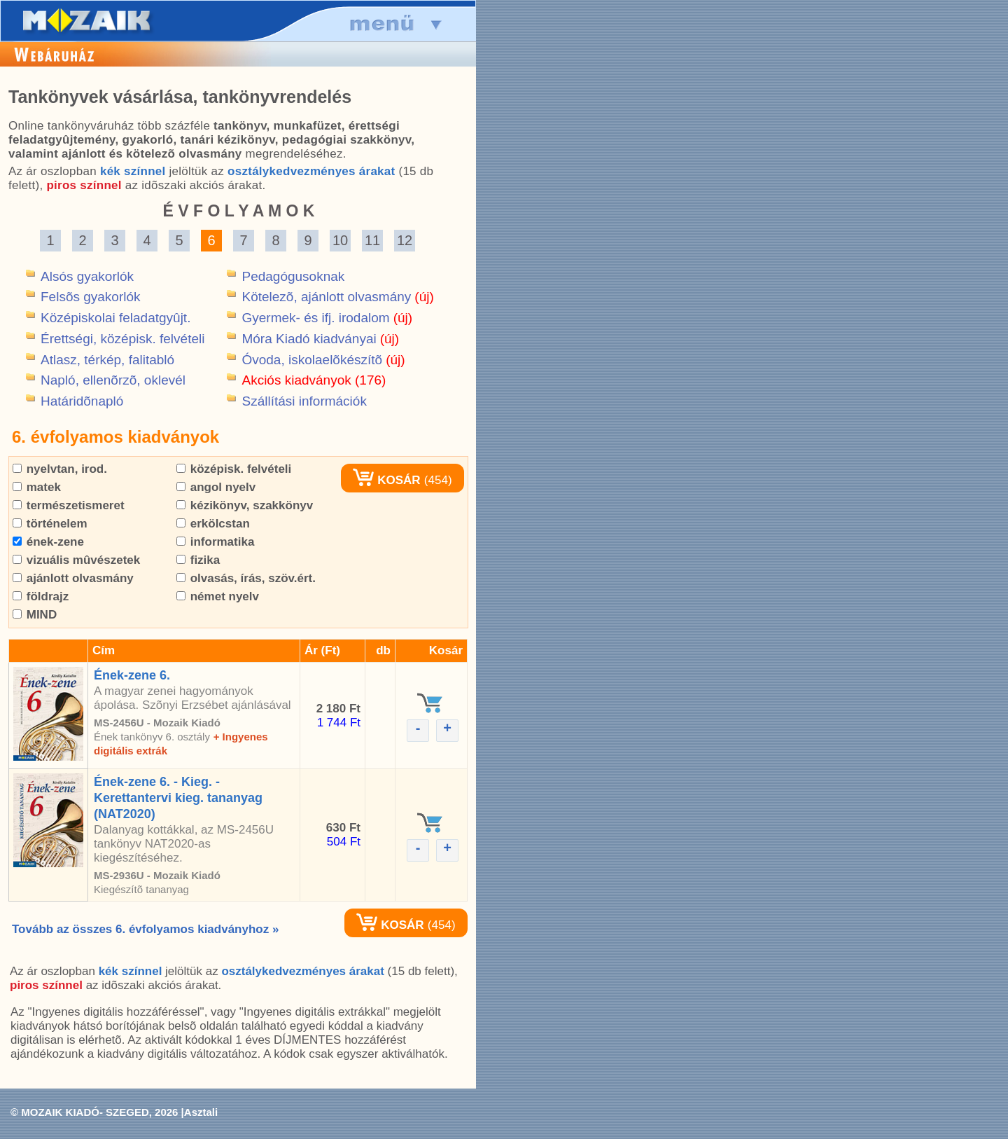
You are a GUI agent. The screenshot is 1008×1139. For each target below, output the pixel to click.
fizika (198, 560)
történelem (50, 523)
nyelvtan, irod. (60, 469)
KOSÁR (386, 480)
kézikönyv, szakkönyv (244, 505)
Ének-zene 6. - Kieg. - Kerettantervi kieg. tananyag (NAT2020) (178, 798)
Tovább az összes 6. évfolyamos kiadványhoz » (145, 929)
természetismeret (69, 505)
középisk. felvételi (233, 469)
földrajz (41, 596)
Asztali (201, 1112)
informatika (215, 541)
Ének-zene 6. (132, 675)
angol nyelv (215, 487)
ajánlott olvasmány (73, 578)
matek (37, 487)
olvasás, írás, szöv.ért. (246, 578)
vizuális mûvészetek (76, 560)
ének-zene (48, 541)
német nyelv (217, 596)
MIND (35, 614)
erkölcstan (213, 523)
